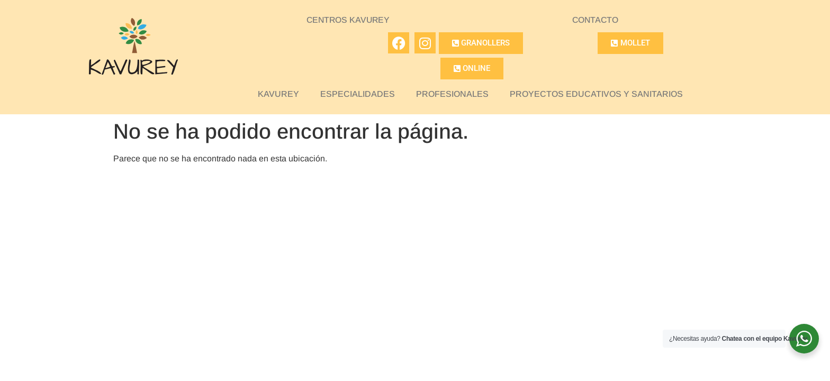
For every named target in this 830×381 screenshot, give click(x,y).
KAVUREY (278, 93)
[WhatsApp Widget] (804, 338)
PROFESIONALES (452, 93)
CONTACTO (595, 19)
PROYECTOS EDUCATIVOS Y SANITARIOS (596, 93)
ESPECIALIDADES (357, 93)
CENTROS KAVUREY (348, 19)
